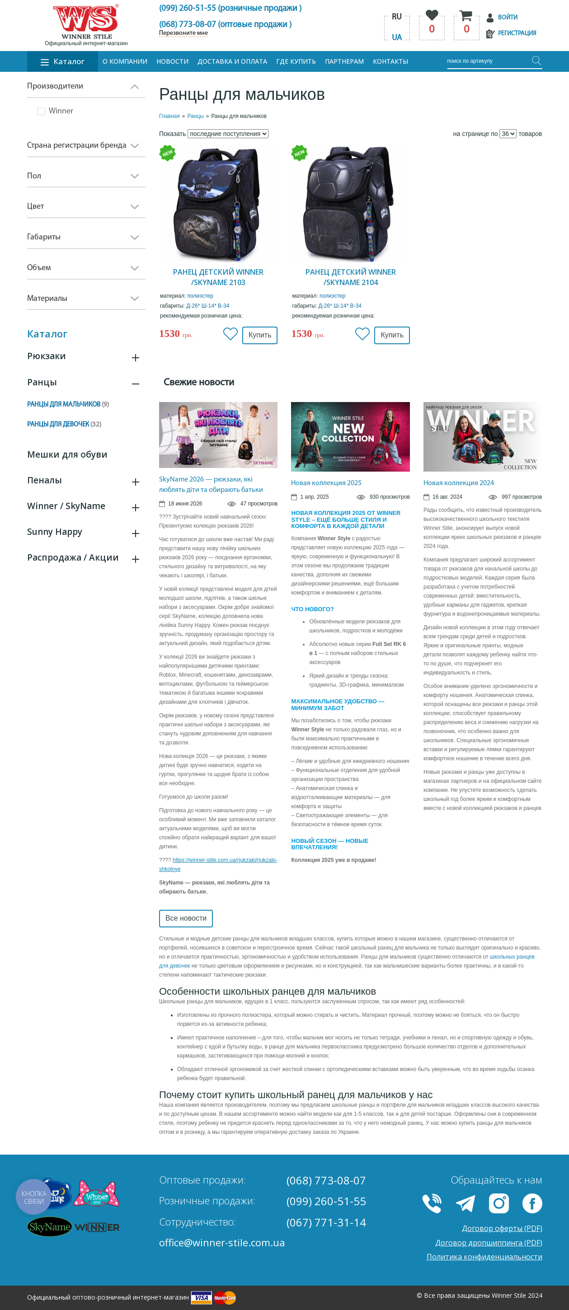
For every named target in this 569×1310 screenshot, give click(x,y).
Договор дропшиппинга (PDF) (488, 1243)
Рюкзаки (46, 356)
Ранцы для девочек (64, 424)
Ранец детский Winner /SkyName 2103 (218, 277)
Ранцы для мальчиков (68, 405)
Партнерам (344, 61)
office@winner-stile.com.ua (222, 1242)
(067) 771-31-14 (326, 1222)
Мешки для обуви (67, 454)
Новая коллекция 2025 (326, 483)
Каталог (63, 61)
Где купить (296, 61)
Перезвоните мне (183, 33)
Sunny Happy (54, 532)
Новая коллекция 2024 (458, 483)
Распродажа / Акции (73, 557)
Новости (172, 61)
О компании (125, 61)
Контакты (390, 61)
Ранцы (42, 382)
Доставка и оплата (232, 61)
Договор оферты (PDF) (502, 1228)
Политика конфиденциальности (484, 1257)
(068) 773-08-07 (326, 1180)
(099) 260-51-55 (326, 1200)
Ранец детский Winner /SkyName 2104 (351, 277)
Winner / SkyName (66, 506)
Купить (260, 335)
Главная (169, 116)
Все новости (186, 918)
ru (397, 17)
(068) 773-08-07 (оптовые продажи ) (225, 25)
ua (397, 38)
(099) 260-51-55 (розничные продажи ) (230, 9)
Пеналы (44, 480)
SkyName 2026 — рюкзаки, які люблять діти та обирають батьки (211, 485)
